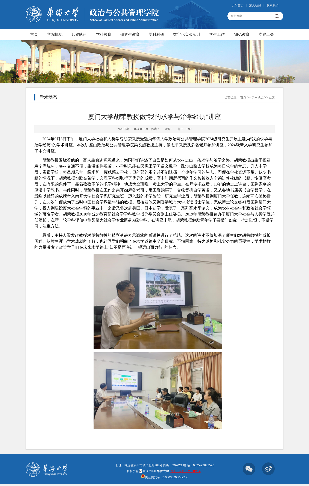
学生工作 (217, 34)
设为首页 (238, 5)
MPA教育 (242, 34)
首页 (34, 34)
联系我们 (273, 5)
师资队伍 (79, 34)
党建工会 (266, 34)
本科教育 (103, 34)
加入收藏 (255, 5)
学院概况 (54, 34)
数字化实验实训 (186, 34)
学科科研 (156, 34)
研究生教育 (130, 34)
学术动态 (257, 97)
